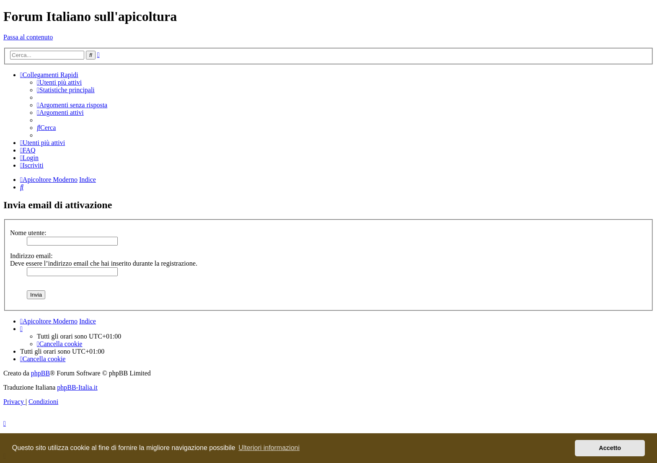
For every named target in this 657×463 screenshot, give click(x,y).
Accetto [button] (610, 448)
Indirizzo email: (31, 255)
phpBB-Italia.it (77, 387)
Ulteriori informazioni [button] (269, 447)
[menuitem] (59, 82)
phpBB (40, 373)
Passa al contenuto (28, 37)
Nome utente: (28, 232)
